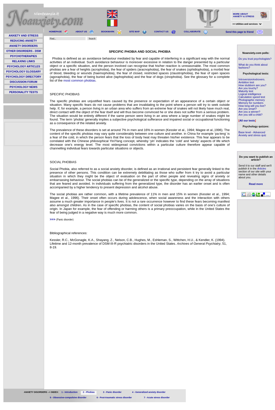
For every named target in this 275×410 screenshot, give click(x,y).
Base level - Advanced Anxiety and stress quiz (252, 134)
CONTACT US (161, 31)
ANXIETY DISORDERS (23, 45)
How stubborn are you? (252, 85)
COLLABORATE (192, 31)
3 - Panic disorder (112, 392)
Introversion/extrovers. (251, 79)
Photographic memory (251, 99)
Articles (261, 168)
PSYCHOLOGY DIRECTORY (23, 76)
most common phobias (79, 80)
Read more (256, 183)
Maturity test (245, 91)
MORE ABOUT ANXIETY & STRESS (243, 15)
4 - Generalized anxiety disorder (148, 392)
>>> (52, 219)
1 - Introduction (70, 392)
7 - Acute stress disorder (157, 397)
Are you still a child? (250, 114)
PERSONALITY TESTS (23, 92)
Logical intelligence (249, 94)
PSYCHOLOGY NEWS (23, 86)
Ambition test (246, 82)
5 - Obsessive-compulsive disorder (68, 397)
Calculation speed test (251, 97)
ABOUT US (81, 31)
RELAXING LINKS (23, 61)
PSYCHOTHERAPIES (23, 56)
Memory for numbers (250, 102)
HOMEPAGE (55, 31)
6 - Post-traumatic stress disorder (114, 397)
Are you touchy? (248, 88)
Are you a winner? (249, 111)
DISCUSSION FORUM (23, 81)
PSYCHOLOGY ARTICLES (23, 66)
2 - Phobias (89, 392)
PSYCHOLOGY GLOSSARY (23, 71)
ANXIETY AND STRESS (23, 35)
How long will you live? (252, 105)
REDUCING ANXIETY (23, 40)
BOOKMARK (107, 31)
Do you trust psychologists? (255, 58)
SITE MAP (134, 31)
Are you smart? (247, 108)
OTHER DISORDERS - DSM (23, 50)
